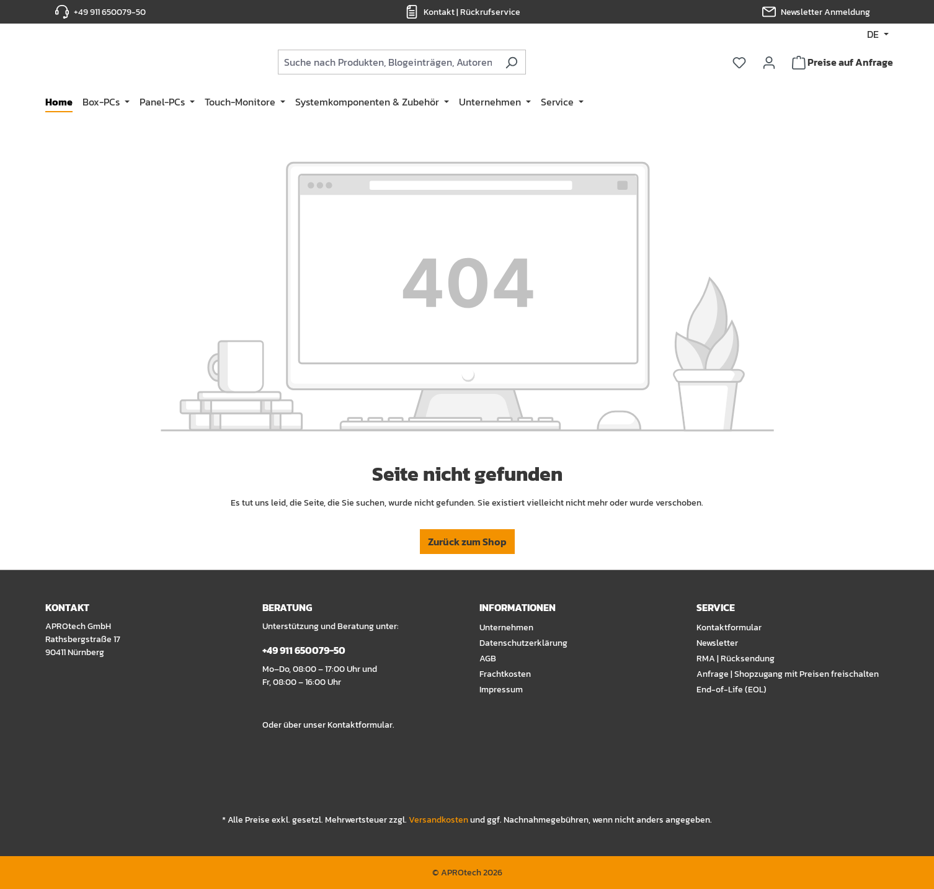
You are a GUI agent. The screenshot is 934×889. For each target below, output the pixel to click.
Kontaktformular (360, 724)
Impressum (501, 689)
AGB (487, 658)
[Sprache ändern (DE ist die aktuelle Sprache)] (878, 34)
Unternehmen (506, 627)
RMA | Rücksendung (735, 658)
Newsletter (717, 643)
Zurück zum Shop (467, 544)
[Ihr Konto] (769, 63)
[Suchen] (554, 63)
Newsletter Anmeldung (825, 12)
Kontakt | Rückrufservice (472, 12)
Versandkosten (438, 819)
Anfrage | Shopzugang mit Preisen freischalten (787, 674)
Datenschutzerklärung (523, 643)
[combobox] (430, 63)
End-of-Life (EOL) (731, 689)
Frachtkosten (505, 674)
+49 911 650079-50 (110, 12)
